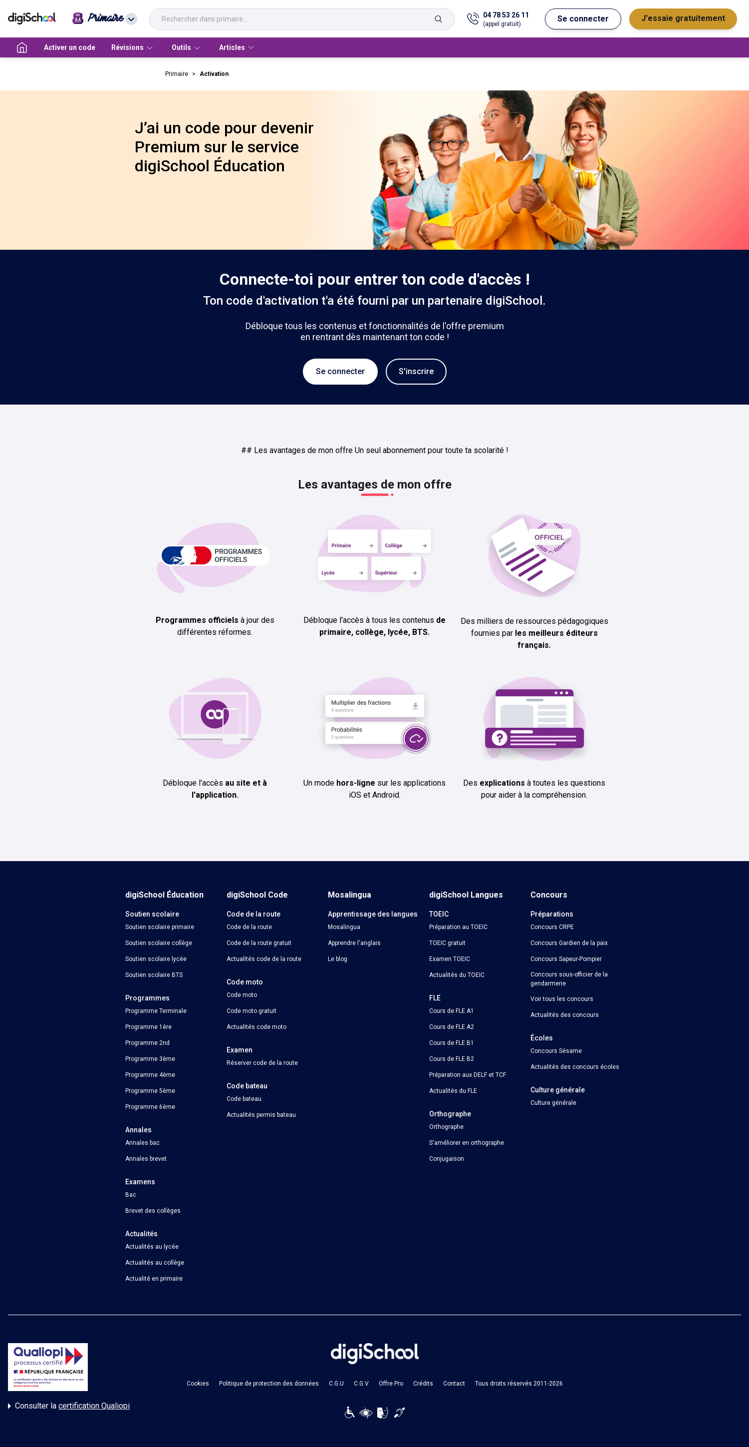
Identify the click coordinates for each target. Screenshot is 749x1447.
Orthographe (446, 1126)
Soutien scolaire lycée (156, 959)
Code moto (242, 994)
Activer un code (69, 47)
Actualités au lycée (152, 1246)
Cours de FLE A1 (451, 1010)
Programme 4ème (150, 1074)
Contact (454, 1383)
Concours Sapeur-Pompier (566, 959)
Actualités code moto (256, 1026)
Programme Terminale (156, 1010)
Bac (130, 1194)
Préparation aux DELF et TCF (467, 1074)
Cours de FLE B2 (451, 1058)
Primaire (176, 73)
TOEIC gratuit (447, 943)
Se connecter (583, 18)
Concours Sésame (556, 1050)
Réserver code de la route (262, 1062)
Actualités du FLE (453, 1090)
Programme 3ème (150, 1058)
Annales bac (142, 1142)
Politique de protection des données (269, 1383)
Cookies (198, 1383)
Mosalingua (344, 927)
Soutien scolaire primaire (159, 927)
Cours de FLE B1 (451, 1042)
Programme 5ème (150, 1090)
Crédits (423, 1383)
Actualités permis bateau (261, 1114)
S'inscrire (416, 371)
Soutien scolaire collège (158, 943)
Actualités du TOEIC (457, 974)
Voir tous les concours (561, 998)
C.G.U (336, 1383)
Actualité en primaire (154, 1278)
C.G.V (361, 1383)
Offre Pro (391, 1383)
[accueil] (22, 47)
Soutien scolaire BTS (154, 974)
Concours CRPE (552, 927)
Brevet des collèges (153, 1210)
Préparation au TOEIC (458, 927)
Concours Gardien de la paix (569, 943)
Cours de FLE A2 (451, 1026)
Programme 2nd (147, 1042)
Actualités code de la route (264, 959)
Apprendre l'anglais (354, 943)
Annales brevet (146, 1158)
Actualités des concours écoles (574, 1066)
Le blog (337, 959)
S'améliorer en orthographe (466, 1142)
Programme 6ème (150, 1106)
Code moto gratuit (251, 1010)
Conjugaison (446, 1158)
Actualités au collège (154, 1262)
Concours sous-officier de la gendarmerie (569, 979)
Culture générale (553, 1102)
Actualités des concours (564, 1014)
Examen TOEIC (449, 959)
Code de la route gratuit (259, 943)
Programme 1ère (148, 1026)
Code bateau (244, 1098)
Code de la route (249, 927)
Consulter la (69, 1406)
